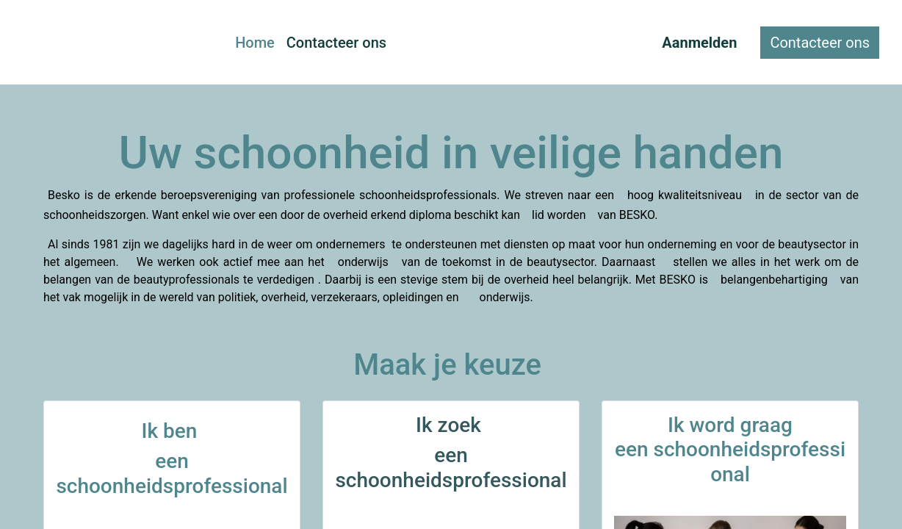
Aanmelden (699, 42)
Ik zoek (451, 425)
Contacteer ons (820, 42)
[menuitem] (255, 43)
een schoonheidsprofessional (450, 467)
